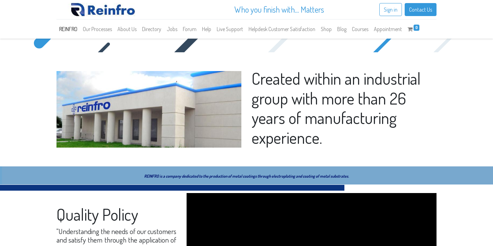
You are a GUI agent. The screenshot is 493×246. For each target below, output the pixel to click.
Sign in (390, 9)
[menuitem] (68, 29)
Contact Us (420, 9)
